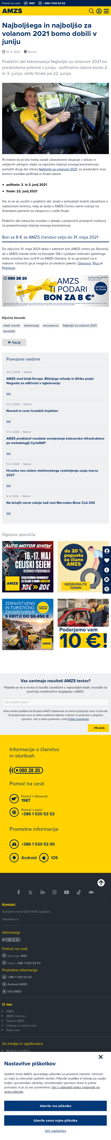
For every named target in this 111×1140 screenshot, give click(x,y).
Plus (96, 263)
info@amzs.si (10, 919)
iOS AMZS (14, 991)
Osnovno (84, 263)
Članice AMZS (15, 1021)
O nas (7, 1004)
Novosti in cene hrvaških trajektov (32, 410)
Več (8, 393)
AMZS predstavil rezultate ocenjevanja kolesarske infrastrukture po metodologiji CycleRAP (55, 440)
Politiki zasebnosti (78, 719)
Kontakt (8, 904)
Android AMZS (17, 984)
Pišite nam (13, 1030)
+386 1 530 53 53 (28, 963)
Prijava (99, 728)
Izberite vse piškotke (55, 1105)
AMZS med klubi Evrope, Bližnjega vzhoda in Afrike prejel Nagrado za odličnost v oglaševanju (50, 380)
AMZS (10, 1011)
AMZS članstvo (16, 1016)
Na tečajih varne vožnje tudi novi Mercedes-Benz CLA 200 (50, 502)
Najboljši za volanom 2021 (58, 169)
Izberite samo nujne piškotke (55, 1120)
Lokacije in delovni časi (21, 1025)
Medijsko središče (18, 1050)
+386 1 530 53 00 (19, 977)
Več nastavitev (55, 1130)
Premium (8, 267)
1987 (23, 956)
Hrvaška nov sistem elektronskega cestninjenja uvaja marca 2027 (52, 472)
